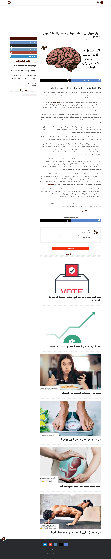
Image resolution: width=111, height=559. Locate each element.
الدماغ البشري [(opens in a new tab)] (56, 102)
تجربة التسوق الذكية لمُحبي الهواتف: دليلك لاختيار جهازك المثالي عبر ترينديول (23, 71)
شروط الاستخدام (58, 549)
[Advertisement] (55, 16)
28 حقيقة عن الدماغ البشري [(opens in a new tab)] (89, 211)
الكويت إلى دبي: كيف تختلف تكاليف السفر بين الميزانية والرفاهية (24, 84)
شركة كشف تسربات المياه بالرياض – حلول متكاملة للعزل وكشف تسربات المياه (23, 79)
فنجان (97, 40)
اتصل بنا (43, 549)
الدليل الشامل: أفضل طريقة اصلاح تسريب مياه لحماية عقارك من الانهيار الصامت (24, 66)
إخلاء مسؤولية (50, 549)
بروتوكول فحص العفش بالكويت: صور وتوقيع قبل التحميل (23, 75)
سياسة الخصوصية (67, 549)
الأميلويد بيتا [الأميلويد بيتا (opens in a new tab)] (51, 184)
